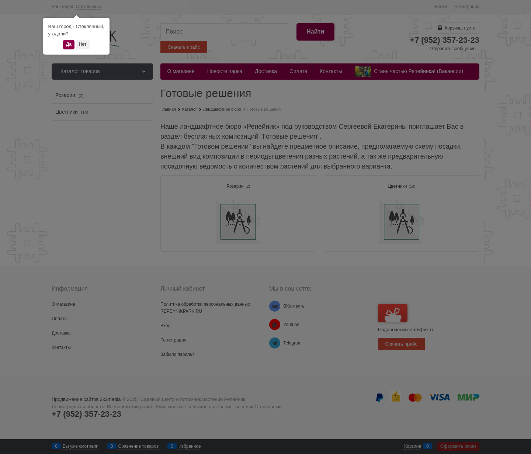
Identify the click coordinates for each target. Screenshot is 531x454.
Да (69, 44)
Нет (83, 44)
